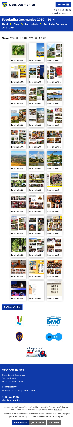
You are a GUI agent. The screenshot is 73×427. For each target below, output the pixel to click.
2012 (24, 38)
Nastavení (54, 422)
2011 (18, 38)
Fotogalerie (31, 24)
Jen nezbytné (37, 422)
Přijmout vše (20, 422)
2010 (12, 38)
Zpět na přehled (12, 307)
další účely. (58, 410)
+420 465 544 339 (62, 10)
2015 (43, 38)
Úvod (5, 24)
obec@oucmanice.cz (61, 13)
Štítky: (5, 38)
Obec (16, 24)
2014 (37, 38)
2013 (31, 38)
